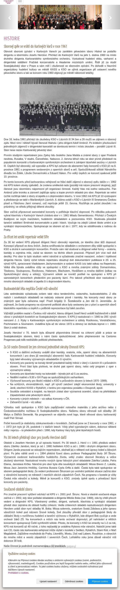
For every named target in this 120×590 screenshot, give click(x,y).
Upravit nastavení (48, 581)
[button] (9, 17)
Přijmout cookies (100, 581)
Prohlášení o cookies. (18, 573)
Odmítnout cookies (74, 581)
